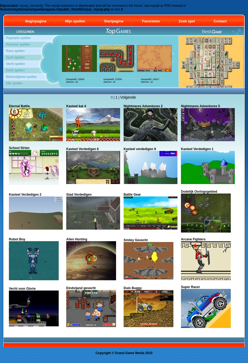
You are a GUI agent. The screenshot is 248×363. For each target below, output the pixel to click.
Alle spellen (14, 83)
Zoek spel (187, 21)
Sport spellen (15, 57)
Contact (223, 21)
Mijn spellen (75, 21)
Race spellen (15, 51)
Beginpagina (35, 21)
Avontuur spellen (18, 44)
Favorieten (151, 21)
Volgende (128, 97)
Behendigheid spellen (21, 77)
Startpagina (113, 21)
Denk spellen (15, 70)
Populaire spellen (18, 38)
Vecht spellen (15, 64)
